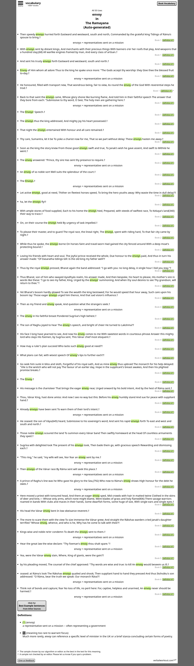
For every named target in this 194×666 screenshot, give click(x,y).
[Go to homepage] (32, 3)
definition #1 (168, 40)
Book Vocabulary (166, 3)
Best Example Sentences (32, 608)
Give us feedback (26, 662)
